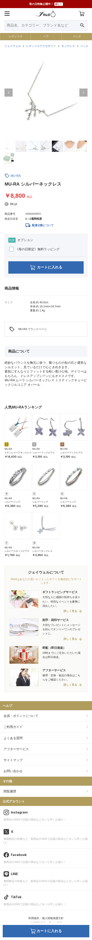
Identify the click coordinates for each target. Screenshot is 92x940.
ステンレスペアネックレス (18, 452)
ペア (46, 36)
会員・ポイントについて (21, 716)
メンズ (77, 36)
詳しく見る (70, 611)
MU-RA (15, 175)
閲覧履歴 (10, 791)
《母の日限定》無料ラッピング (34, 249)
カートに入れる (46, 267)
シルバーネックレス (42, 551)
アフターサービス (16, 749)
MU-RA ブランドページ (28, 329)
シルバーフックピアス (43, 452)
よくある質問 (13, 738)
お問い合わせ (13, 771)
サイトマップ (13, 760)
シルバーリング (12, 502)
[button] (9, 93)
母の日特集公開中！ (46, 4)
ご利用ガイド (13, 727)
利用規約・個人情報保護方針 (46, 918)
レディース (15, 36)
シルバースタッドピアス (17, 551)
